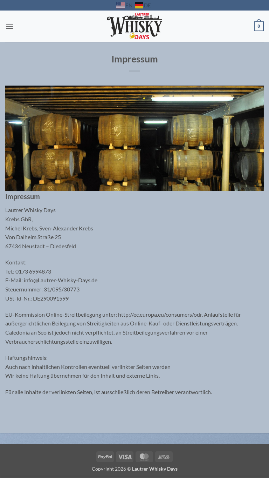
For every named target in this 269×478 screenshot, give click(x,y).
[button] (9, 26)
